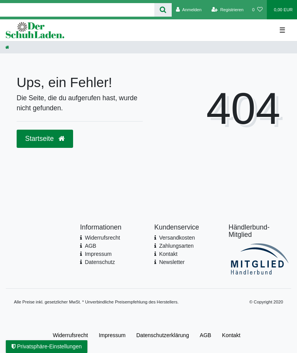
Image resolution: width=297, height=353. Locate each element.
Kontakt (168, 254)
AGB (90, 246)
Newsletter (171, 262)
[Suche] (163, 10)
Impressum (98, 254)
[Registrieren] (227, 9)
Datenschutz (100, 262)
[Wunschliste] (257, 9)
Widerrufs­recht (70, 335)
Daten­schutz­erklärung (163, 335)
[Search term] (77, 10)
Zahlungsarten (176, 246)
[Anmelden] (189, 9)
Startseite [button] (45, 138)
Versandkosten (177, 238)
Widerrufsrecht (102, 238)
